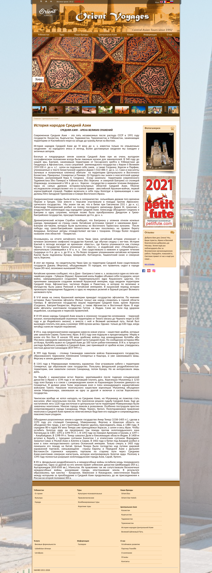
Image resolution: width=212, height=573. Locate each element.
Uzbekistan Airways (43, 548)
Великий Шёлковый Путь (132, 532)
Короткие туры (84, 506)
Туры (61, 34)
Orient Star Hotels (128, 498)
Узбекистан (43, 34)
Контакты (125, 561)
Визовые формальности (45, 544)
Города (38, 502)
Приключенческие (86, 498)
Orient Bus (125, 493)
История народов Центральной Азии (137, 527)
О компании (126, 553)
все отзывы (149, 264)
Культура (38, 498)
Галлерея (82, 544)
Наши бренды (81, 34)
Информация (150, 34)
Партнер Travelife (128, 548)
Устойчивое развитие (130, 544)
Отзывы (124, 557)
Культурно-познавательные (90, 493)
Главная (37, 118)
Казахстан (125, 510)
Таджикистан (127, 519)
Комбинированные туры (88, 502)
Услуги (130, 34)
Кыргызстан (126, 514)
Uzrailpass (39, 553)
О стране (38, 493)
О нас (169, 34)
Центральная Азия (107, 34)
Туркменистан (127, 523)
